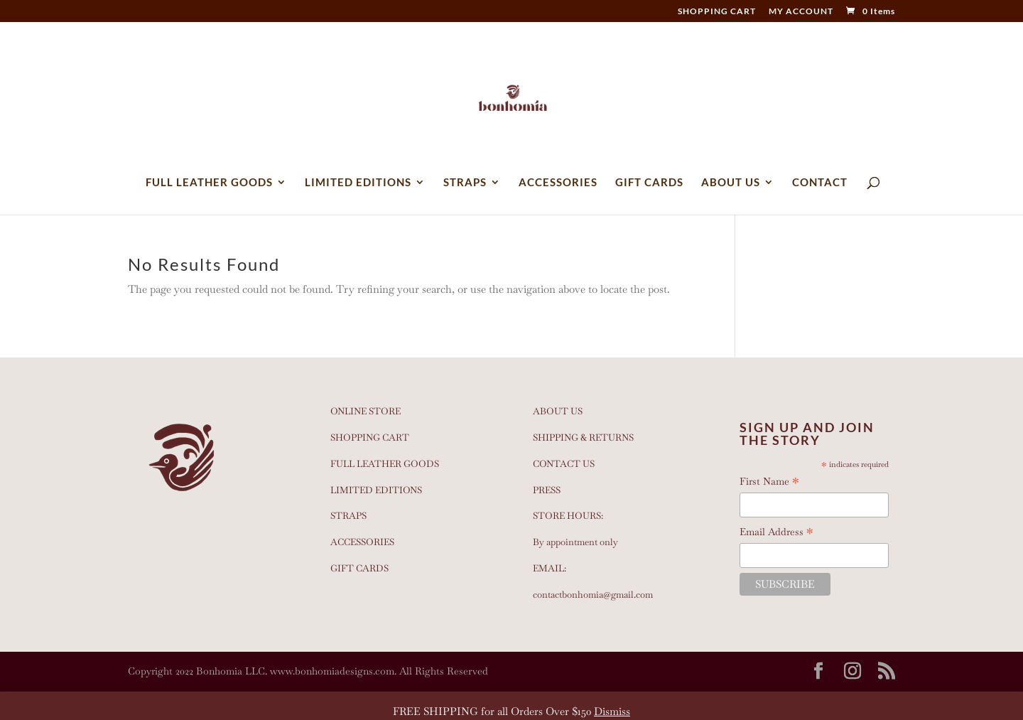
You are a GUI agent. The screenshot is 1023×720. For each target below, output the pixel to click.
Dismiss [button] (612, 711)
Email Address (776, 532)
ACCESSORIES (558, 182)
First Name (769, 481)
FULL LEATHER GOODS (209, 182)
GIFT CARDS (649, 182)
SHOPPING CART (717, 11)
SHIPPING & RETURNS (583, 437)
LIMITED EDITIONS (358, 182)
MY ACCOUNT (801, 11)
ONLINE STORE (365, 411)
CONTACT (820, 182)
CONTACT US (564, 464)
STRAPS (465, 182)
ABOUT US (730, 182)
